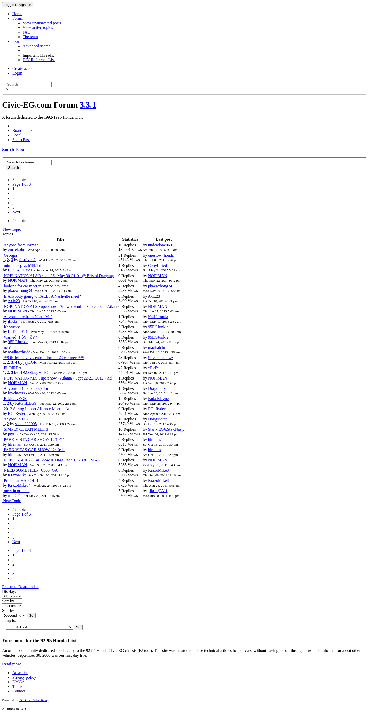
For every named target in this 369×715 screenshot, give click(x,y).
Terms (17, 686)
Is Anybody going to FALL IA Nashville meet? (42, 296)
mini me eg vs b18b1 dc (23, 265)
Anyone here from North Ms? (27, 316)
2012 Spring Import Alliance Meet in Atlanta (40, 409)
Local (17, 135)
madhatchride (19, 352)
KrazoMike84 (19, 475)
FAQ (26, 32)
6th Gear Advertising (34, 700)
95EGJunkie (158, 327)
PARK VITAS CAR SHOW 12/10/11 (34, 450)
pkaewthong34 (20, 290)
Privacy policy (24, 677)
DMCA (18, 682)
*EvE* (153, 368)
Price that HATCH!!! (20, 480)
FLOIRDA (12, 368)
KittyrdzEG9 (25, 403)
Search (18, 41)
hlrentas (14, 444)
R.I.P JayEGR (15, 398)
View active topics (38, 27)
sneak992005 (26, 424)
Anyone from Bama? (20, 245)
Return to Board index (20, 587)
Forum (17, 18)
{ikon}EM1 (158, 491)
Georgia (10, 255)
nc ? (7, 347)
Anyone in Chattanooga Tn (25, 388)
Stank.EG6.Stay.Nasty (166, 429)
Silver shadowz (160, 357)
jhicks (13, 321)
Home (17, 14)
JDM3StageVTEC (34, 372)
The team (30, 37)
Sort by (8, 601)
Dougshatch (158, 419)
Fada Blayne (158, 398)
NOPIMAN (17, 280)
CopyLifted (157, 265)
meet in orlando (16, 491)
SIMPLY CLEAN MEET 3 (25, 429)
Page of (21, 184)
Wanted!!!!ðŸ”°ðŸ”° (21, 337)
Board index (22, 130)
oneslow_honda (161, 255)
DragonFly (157, 388)
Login (17, 73)
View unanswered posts (42, 23)
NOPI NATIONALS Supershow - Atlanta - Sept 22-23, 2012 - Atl (57, 378)
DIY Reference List (39, 60)
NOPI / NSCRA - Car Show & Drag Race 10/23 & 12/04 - (51, 460)
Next (16, 212)
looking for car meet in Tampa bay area (35, 286)
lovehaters (16, 393)
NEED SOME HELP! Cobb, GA (30, 470)
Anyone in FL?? (16, 419)
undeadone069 (160, 245)
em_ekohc (16, 249)
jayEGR (30, 362)
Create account (24, 68)
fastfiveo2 (27, 260)
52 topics (19, 179)
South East (21, 140)
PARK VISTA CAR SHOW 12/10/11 (34, 439)
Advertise (20, 672)
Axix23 (14, 301)
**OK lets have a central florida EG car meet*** (43, 357)
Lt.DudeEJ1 (18, 331)
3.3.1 (88, 104)
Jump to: (9, 620)
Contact (18, 691)
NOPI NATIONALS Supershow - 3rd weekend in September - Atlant (60, 306)
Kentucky (11, 327)
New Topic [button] (11, 229)
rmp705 (14, 495)
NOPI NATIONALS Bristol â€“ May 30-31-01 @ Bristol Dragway (58, 276)
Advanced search (37, 46)
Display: (9, 591)
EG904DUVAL (20, 270)
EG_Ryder (16, 413)
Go (31, 615)
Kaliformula (158, 316)
